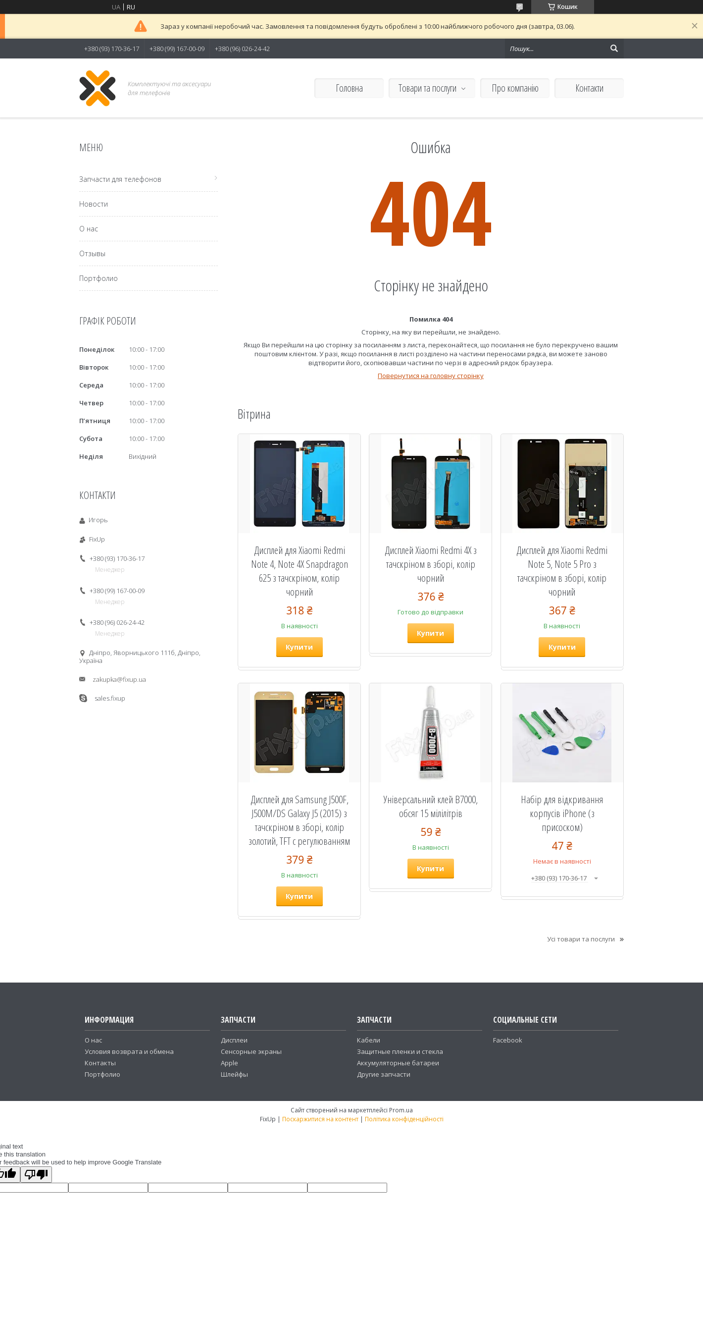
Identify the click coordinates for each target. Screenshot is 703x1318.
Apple (229, 1062)
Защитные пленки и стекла (400, 1051)
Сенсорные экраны (251, 1051)
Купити (299, 647)
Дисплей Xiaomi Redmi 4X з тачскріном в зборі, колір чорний (431, 564)
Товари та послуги (427, 88)
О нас (88, 228)
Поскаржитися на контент (320, 1119)
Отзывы (92, 253)
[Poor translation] (36, 1174)
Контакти (589, 88)
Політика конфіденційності (404, 1119)
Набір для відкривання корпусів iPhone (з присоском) (562, 813)
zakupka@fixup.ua (119, 679)
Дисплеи (234, 1040)
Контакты (100, 1062)
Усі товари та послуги (581, 938)
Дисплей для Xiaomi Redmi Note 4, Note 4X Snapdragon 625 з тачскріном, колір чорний (299, 571)
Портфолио (98, 278)
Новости (93, 204)
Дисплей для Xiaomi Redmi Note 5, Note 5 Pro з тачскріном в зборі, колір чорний (561, 571)
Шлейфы (234, 1074)
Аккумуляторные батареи (398, 1062)
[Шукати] (614, 48)
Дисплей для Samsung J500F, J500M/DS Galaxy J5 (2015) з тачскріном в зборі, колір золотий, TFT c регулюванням (299, 820)
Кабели (368, 1040)
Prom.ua (401, 1110)
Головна (349, 88)
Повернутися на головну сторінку (431, 375)
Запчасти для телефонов (120, 179)
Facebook (507, 1040)
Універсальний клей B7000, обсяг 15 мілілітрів (431, 806)
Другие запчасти (383, 1074)
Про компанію (515, 88)
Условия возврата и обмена (129, 1051)
